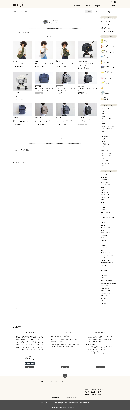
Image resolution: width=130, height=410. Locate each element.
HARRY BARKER (105, 253)
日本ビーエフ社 (105, 197)
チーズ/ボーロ (105, 163)
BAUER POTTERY (106, 260)
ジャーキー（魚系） (107, 156)
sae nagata (104, 268)
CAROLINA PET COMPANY (108, 283)
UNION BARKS (105, 270)
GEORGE (103, 187)
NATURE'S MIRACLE (106, 227)
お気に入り (101, 12)
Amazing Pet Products (107, 255)
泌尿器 (103, 116)
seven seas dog (105, 232)
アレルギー (105, 111)
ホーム (14, 32)
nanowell (103, 222)
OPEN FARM (104, 182)
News (88, 6)
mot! (102, 205)
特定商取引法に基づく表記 (58, 397)
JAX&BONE (104, 258)
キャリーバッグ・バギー (24, 32)
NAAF (102, 202)
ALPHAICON (104, 192)
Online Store (77, 6)
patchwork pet (105, 288)
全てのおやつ (104, 151)
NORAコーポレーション (107, 212)
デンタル (104, 121)
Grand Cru (104, 177)
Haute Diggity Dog (106, 280)
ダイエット (105, 131)
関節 (103, 114)
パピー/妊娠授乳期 (107, 129)
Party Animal (105, 179)
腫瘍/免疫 (104, 141)
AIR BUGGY (104, 248)
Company (97, 6)
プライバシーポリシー (72, 397)
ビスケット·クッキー (107, 158)
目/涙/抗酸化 (105, 144)
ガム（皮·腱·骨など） (107, 161)
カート (113, 12)
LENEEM (103, 220)
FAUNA (103, 225)
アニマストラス (105, 195)
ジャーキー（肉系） (107, 153)
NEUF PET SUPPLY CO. (107, 263)
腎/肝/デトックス (106, 119)
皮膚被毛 (104, 139)
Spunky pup (104, 285)
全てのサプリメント (106, 108)
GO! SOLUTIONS (105, 184)
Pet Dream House (106, 273)
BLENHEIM (104, 235)
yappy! (103, 207)
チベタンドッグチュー (106, 215)
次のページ (58, 138)
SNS (113, 6)
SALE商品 (103, 303)
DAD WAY (103, 298)
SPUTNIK (103, 245)
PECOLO (103, 265)
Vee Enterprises (105, 293)
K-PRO (103, 230)
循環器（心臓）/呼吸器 (108, 126)
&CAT (102, 301)
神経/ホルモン (105, 136)
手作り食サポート (106, 146)
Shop (107, 6)
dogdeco (103, 190)
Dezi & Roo (104, 295)
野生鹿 (102, 200)
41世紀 (102, 278)
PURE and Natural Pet (107, 217)
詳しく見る (29, 367)
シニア (103, 134)
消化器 (103, 124)
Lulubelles (104, 275)
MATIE (103, 237)
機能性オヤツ (105, 166)
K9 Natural (104, 174)
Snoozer (103, 243)
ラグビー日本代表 (105, 290)
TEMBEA (103, 240)
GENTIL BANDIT (105, 250)
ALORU (103, 210)
